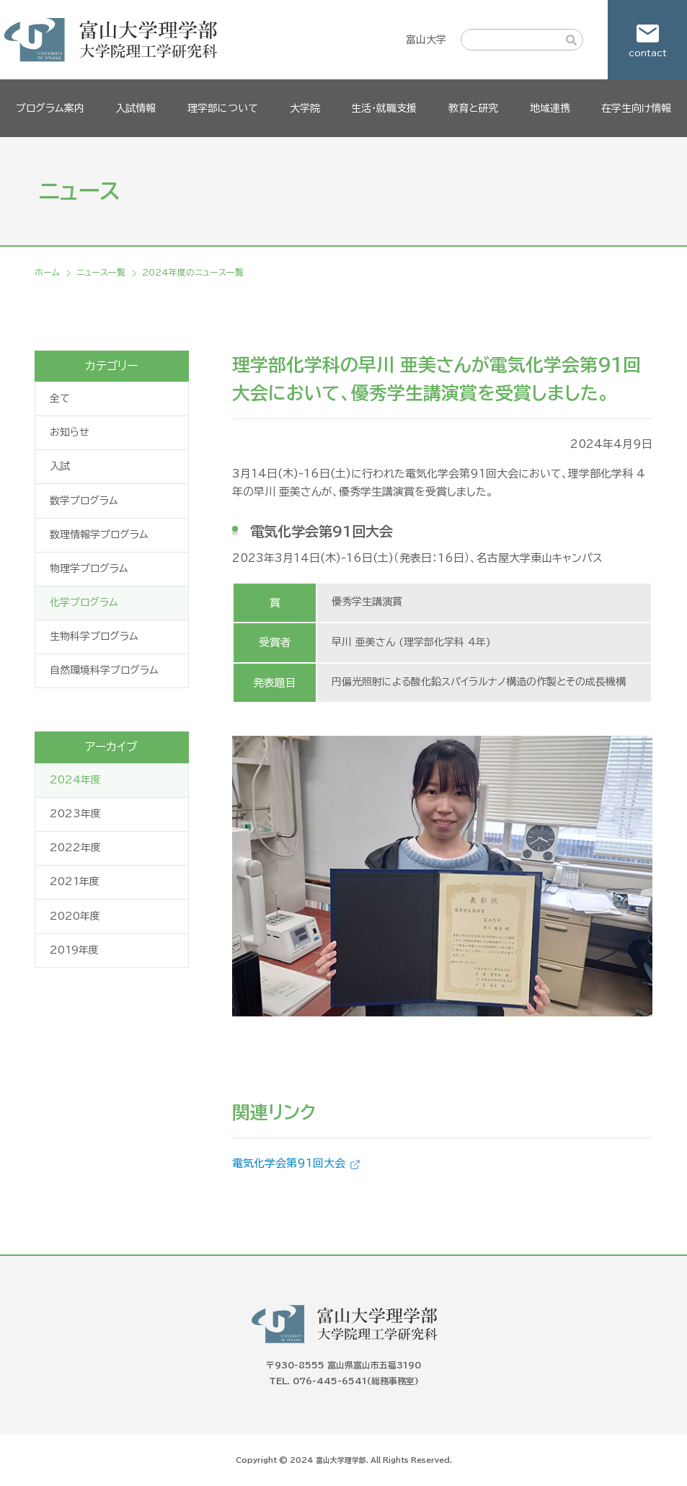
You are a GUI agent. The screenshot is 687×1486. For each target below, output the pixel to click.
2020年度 (75, 916)
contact (648, 52)
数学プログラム (84, 501)
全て (60, 398)
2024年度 (75, 780)
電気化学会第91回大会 (288, 1163)
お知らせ (69, 432)
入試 (60, 466)
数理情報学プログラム (99, 534)
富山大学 (426, 40)
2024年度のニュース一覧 (193, 272)
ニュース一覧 (100, 272)
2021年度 (74, 881)
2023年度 (75, 814)
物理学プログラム (89, 568)
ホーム (47, 272)
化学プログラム (84, 602)
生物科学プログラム (94, 636)
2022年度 (75, 848)
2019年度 (74, 950)
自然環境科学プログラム (104, 670)
